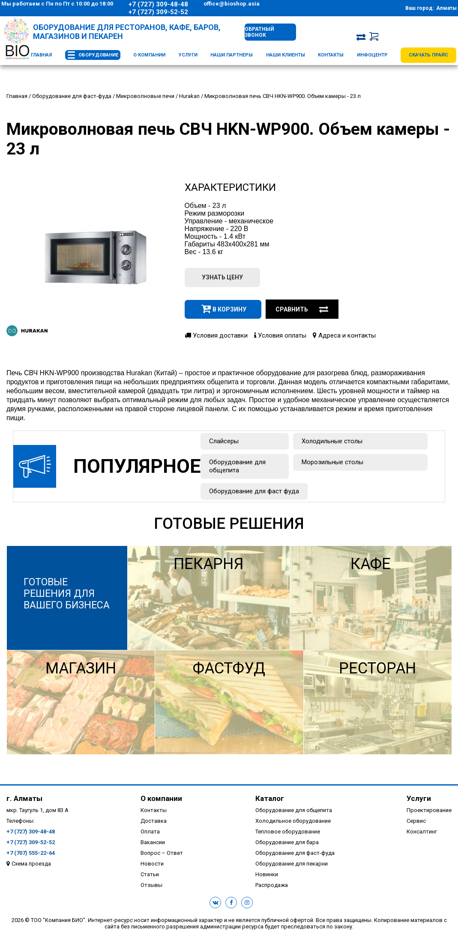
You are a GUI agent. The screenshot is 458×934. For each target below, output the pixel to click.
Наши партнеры (231, 55)
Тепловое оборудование (287, 831)
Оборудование (98, 55)
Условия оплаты (280, 335)
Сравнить (302, 309)
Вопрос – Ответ (162, 853)
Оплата (150, 831)
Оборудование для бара (287, 842)
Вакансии (153, 842)
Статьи (150, 874)
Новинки (266, 874)
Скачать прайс (428, 55)
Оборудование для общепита (237, 466)
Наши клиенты (285, 55)
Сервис (416, 821)
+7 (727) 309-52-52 (158, 12)
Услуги (188, 55)
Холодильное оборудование (293, 821)
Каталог (269, 798)
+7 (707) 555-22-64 (30, 853)
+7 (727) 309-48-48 (158, 4)
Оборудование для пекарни (291, 863)
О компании (149, 55)
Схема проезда (31, 863)
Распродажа (271, 885)
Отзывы (151, 885)
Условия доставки (216, 335)
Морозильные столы (332, 462)
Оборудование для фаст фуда (254, 491)
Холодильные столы (332, 441)
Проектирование (429, 810)
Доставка (154, 821)
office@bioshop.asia (232, 3)
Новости (152, 863)
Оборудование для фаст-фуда (295, 853)
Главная (41, 55)
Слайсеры (224, 441)
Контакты (331, 55)
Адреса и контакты (344, 335)
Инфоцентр (372, 55)
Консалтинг (422, 831)
